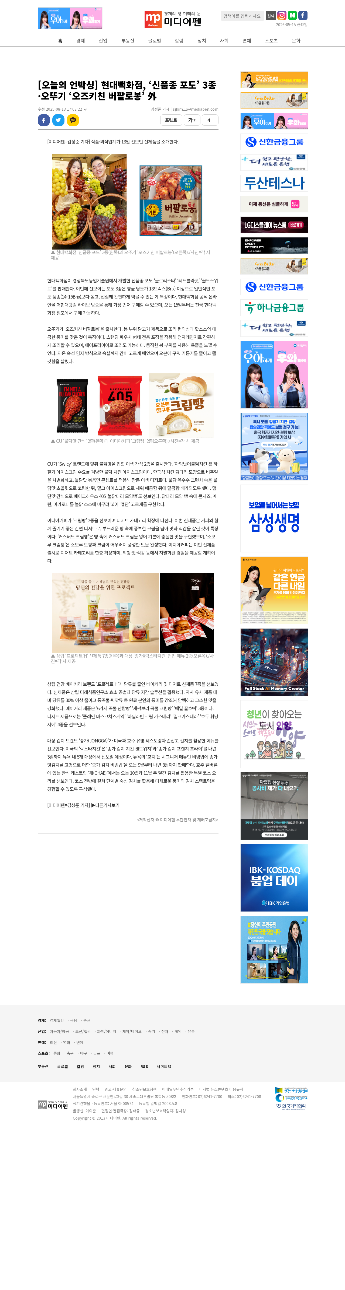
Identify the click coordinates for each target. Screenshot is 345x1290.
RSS (144, 1225)
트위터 (58, 144)
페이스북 (44, 144)
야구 (83, 1212)
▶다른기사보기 (105, 829)
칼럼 (179, 40)
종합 (56, 1212)
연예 (246, 40)
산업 (103, 40)
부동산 (127, 40)
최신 (53, 1201)
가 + (192, 144)
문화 (296, 40)
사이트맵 (164, 1225)
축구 (70, 1212)
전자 (164, 1190)
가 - (210, 144)
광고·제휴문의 (116, 1248)
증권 (86, 1179)
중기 (151, 1190)
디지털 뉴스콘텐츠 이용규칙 (221, 1248)
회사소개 (80, 1248)
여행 (110, 1212)
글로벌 (154, 40)
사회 (224, 40)
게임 (178, 1190)
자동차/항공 (59, 1190)
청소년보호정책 (144, 1248)
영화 (66, 1201)
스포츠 (271, 40)
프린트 (171, 144)
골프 (96, 1212)
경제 (80, 40)
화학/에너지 (106, 1190)
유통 (191, 1190)
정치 (201, 40)
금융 (73, 1179)
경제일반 (57, 1179)
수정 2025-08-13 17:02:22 (62, 133)
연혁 (95, 1248)
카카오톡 (73, 144)
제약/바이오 (132, 1190)
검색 (270, 15)
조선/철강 (83, 1190)
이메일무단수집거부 (178, 1248)
